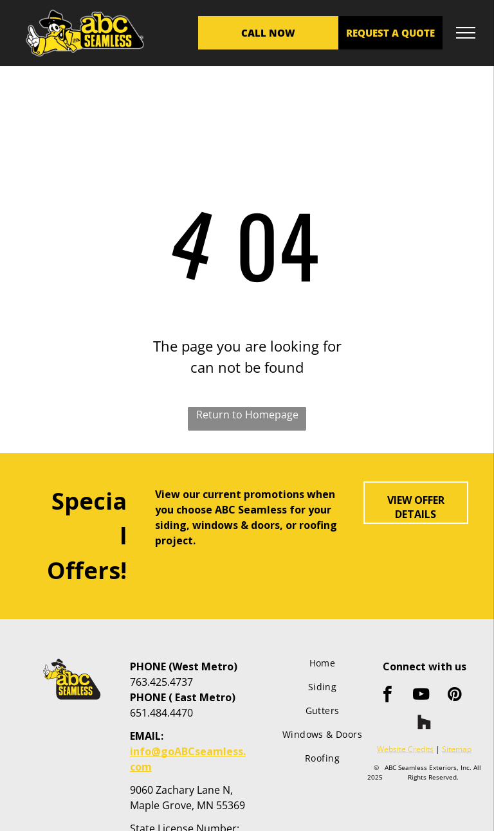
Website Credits (405, 749)
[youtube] (421, 696)
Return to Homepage (247, 414)
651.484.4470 (161, 713)
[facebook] (388, 696)
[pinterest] (455, 696)
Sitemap (456, 749)
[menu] (465, 32)
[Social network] (424, 723)
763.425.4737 (161, 682)
